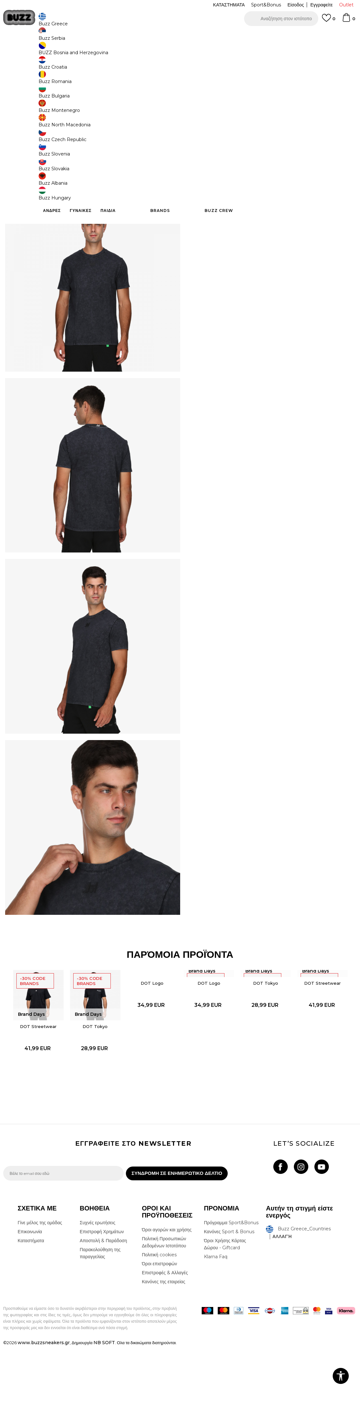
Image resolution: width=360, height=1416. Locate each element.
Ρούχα (70, 51)
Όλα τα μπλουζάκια (96, 51)
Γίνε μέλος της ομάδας (40, 1292)
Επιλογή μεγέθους (211, 95)
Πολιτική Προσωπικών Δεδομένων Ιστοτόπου (164, 1312)
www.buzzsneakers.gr (44, 1412)
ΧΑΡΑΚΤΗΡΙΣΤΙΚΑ (270, 197)
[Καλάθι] (348, 20)
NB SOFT (104, 1412)
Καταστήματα (31, 1310)
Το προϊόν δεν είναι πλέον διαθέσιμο (243, 143)
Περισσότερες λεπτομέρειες (310, 184)
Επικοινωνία (30, 1301)
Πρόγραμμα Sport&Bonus (231, 1292)
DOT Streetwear (37, 1092)
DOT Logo (151, 1048)
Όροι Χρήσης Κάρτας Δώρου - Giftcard (225, 1314)
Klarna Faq (215, 1326)
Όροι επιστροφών (159, 1333)
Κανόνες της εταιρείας (163, 1351)
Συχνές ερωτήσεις (97, 1292)
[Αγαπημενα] (328, 21)
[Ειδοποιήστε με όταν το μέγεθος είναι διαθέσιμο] (202, 106)
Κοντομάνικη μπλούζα (135, 51)
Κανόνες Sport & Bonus (229, 1301)
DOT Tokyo (94, 1092)
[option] (180, 35)
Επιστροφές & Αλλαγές (165, 1342)
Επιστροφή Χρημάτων (102, 1301)
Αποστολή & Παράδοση (103, 1310)
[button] (281, 18)
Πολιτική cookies (159, 1325)
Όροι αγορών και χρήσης (167, 1299)
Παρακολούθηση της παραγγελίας (100, 1323)
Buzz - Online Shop (21, 51)
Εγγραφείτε (321, 5)
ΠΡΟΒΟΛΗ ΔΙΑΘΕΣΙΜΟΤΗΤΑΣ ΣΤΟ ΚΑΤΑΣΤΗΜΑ (270, 218)
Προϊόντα (52, 51)
